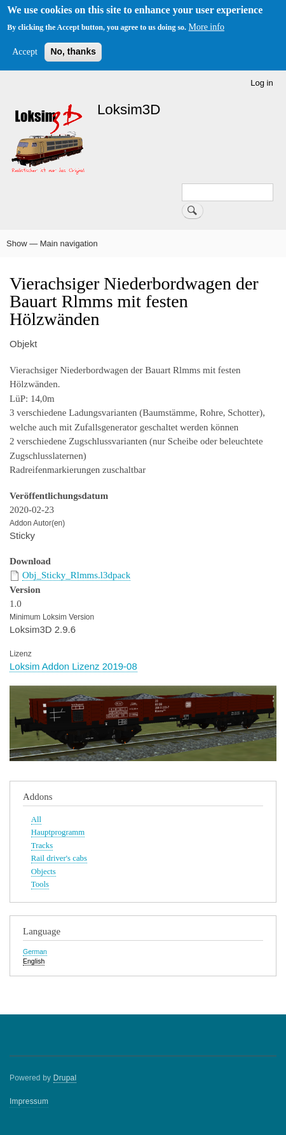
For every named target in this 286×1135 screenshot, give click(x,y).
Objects (43, 871)
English (33, 961)
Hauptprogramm (58, 832)
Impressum (29, 1101)
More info (206, 27)
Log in (261, 83)
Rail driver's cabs (59, 858)
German (35, 951)
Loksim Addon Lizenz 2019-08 (73, 666)
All (36, 819)
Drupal (65, 1077)
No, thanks (73, 51)
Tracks (42, 845)
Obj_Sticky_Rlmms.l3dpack (76, 575)
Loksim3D (129, 109)
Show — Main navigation (52, 243)
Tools (40, 884)
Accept (24, 51)
